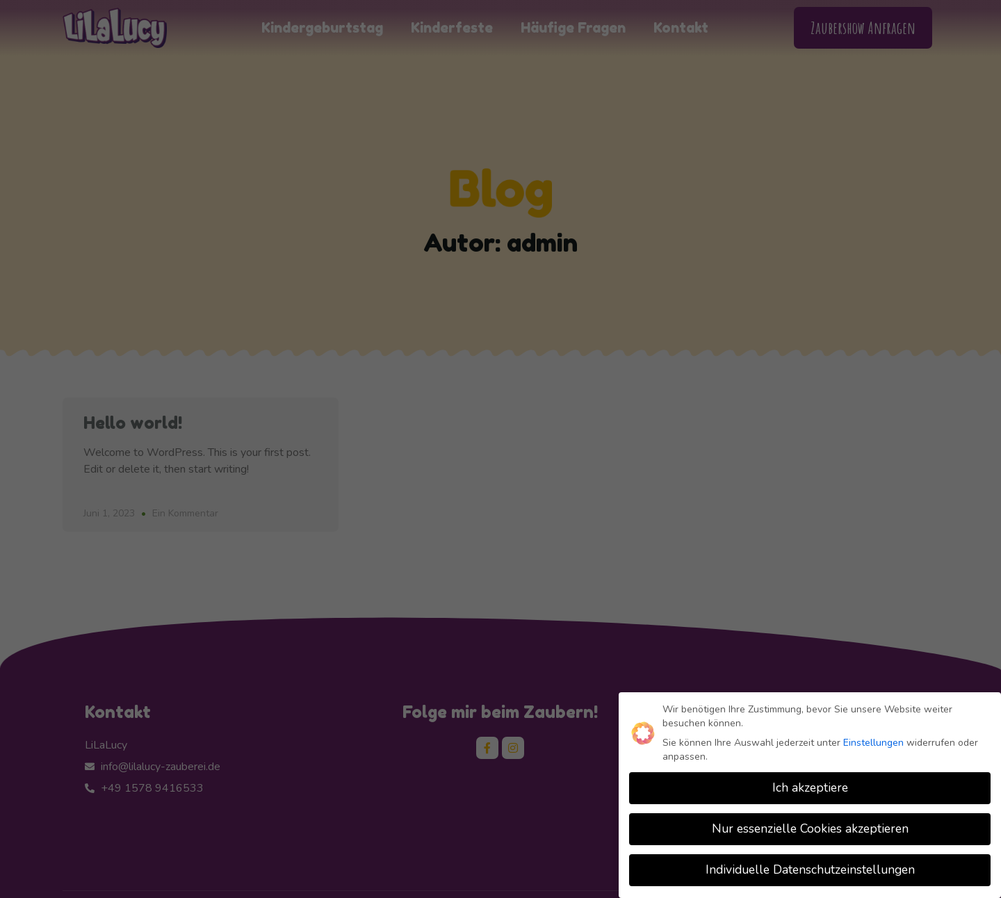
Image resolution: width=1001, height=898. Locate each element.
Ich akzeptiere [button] (810, 787)
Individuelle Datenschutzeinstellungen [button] (810, 869)
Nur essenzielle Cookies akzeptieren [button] (810, 828)
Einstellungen (873, 742)
